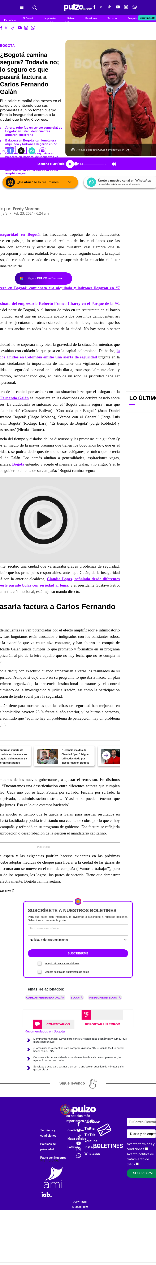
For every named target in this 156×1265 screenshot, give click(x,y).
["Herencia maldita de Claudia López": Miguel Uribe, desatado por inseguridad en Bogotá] (47, 756)
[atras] (106, 755)
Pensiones (91, 18)
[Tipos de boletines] (78, 940)
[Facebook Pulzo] (94, 7)
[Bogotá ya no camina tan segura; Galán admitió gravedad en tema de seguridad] (111, 756)
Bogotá (7, 45)
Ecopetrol (133, 18)
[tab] (53, 1024)
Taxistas (112, 18)
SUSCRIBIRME (78, 953)
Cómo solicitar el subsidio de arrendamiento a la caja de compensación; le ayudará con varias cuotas (77, 1059)
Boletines (147, 17)
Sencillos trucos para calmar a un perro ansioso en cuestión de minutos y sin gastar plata (78, 1068)
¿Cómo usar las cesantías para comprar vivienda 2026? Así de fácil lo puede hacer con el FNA (78, 1049)
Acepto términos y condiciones (62, 963)
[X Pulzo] (101, 7)
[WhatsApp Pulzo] (134, 7)
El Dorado (28, 18)
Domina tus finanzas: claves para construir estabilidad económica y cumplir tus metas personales (80, 1040)
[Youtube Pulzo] (118, 7)
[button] (10, 150)
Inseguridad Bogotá (105, 997)
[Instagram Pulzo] (126, 7)
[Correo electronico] (78, 928)
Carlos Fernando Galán (45, 997)
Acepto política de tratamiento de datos (67, 971)
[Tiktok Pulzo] (109, 7)
